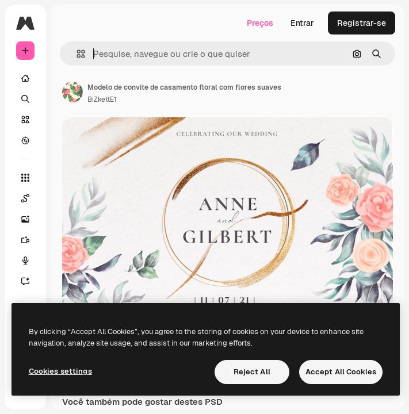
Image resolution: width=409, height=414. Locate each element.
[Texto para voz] (31, 260)
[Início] (25, 78)
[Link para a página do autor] (72, 92)
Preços (260, 23)
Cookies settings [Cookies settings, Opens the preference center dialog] (60, 371)
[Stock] (25, 119)
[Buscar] (25, 99)
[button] (76, 53)
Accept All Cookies (340, 372)
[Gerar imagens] (31, 219)
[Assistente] (31, 281)
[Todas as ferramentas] (25, 177)
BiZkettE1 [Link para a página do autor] (102, 99)
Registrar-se (361, 23)
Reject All (252, 372)
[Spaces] (31, 198)
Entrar (302, 23)
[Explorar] (25, 140)
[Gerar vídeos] (31, 240)
